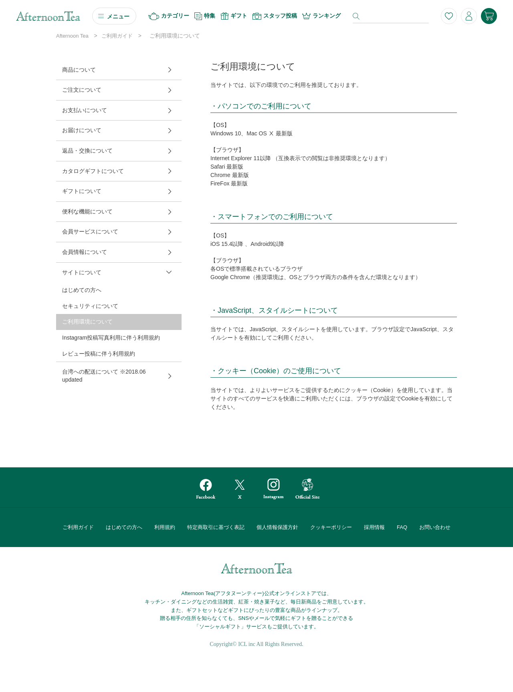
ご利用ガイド (117, 36)
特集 (204, 16)
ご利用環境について (87, 321)
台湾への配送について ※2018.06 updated (104, 375)
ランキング (321, 15)
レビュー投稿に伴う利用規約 (98, 353)
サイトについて (81, 272)
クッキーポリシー (331, 527)
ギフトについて (81, 191)
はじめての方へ (81, 290)
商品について (79, 69)
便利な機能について (87, 211)
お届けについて (81, 130)
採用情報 (374, 527)
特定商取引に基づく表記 (215, 527)
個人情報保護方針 (277, 527)
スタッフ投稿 (274, 15)
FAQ (402, 527)
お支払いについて (84, 110)
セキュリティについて (90, 306)
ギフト (234, 16)
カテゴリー (168, 16)
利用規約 (164, 527)
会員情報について (84, 252)
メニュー (118, 17)
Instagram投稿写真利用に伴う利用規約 (111, 337)
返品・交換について (87, 150)
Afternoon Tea (72, 36)
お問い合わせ (434, 527)
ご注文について (81, 89)
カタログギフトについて (93, 171)
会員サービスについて (90, 231)
